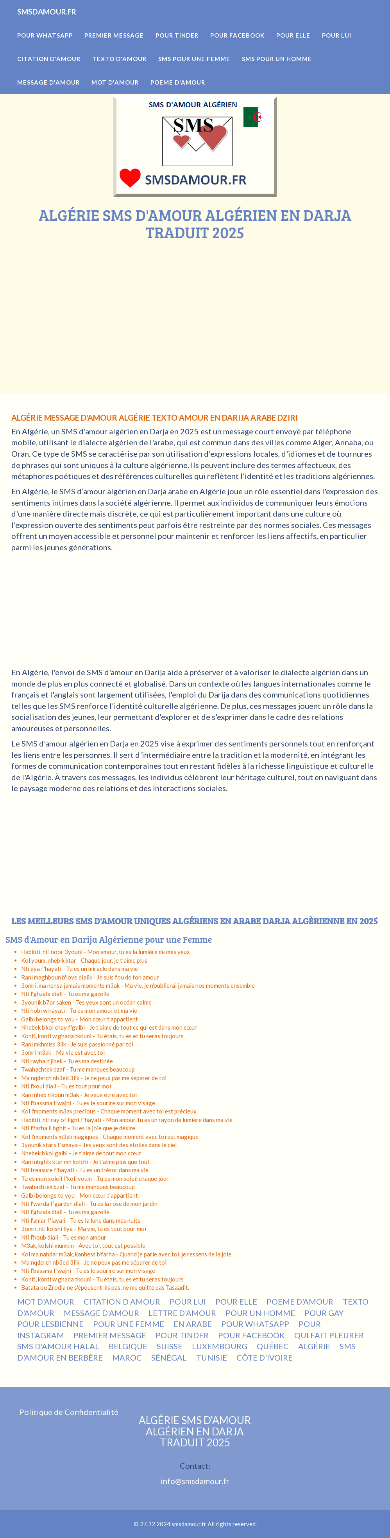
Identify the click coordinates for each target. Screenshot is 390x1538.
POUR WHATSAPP (255, 1323)
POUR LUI (188, 1301)
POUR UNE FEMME (128, 1323)
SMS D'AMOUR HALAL (58, 1346)
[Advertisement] (195, 299)
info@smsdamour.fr (195, 1481)
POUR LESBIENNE (50, 1323)
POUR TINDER (182, 1335)
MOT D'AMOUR (45, 1301)
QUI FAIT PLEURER (329, 1335)
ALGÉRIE (314, 1346)
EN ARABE (193, 1323)
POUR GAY (323, 1313)
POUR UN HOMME (260, 1313)
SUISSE (169, 1346)
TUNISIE (211, 1357)
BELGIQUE (128, 1346)
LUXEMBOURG (219, 1346)
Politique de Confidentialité (68, 1412)
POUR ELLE (236, 1301)
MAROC (127, 1357)
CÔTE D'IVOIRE (264, 1357)
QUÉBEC (273, 1346)
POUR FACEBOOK (251, 1335)
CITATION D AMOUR (122, 1301)
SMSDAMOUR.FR (57, 23)
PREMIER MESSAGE (109, 1335)
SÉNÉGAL (169, 1357)
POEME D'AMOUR (300, 1301)
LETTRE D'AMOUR (182, 1313)
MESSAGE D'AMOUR (101, 1313)
